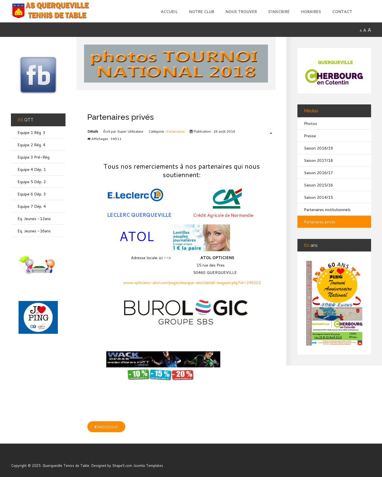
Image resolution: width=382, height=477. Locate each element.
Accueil (169, 11)
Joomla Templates (148, 465)
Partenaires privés (319, 222)
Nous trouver (241, 11)
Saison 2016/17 (318, 172)
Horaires (311, 11)
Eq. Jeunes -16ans (34, 231)
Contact (342, 11)
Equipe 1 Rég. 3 (31, 132)
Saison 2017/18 (318, 160)
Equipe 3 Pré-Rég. (33, 157)
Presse (310, 136)
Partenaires (175, 131)
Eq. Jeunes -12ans (34, 218)
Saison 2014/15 (318, 197)
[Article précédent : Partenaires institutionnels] (106, 426)
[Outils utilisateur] (268, 133)
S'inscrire (279, 11)
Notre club (201, 11)
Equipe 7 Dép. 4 (31, 206)
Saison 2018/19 (318, 148)
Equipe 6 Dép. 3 (31, 194)
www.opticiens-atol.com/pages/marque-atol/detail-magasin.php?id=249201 (192, 282)
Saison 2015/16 (318, 185)
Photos (310, 123)
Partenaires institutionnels (327, 209)
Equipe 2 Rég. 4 (31, 145)
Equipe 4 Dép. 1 (31, 169)
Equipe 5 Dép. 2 (31, 182)
